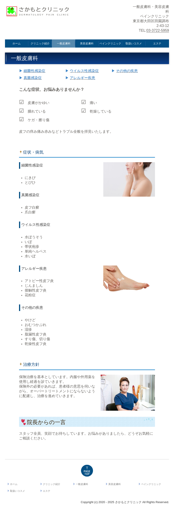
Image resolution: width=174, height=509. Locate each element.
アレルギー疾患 (82, 78)
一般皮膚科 (63, 43)
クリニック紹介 (40, 43)
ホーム (16, 43)
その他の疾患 (127, 71)
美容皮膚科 (87, 43)
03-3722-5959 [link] (157, 30)
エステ (157, 43)
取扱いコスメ (134, 43)
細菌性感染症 (34, 71)
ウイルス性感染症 (84, 71)
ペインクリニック (110, 43)
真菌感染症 (33, 78)
